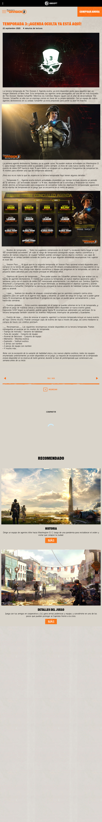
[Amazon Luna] (75, 705)
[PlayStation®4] (75, 694)
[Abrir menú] (4, 12)
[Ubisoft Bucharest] (31, 694)
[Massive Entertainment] (31, 689)
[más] (51, 540)
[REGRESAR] (51, 389)
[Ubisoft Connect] (75, 700)
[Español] (51, 771)
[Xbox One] (75, 689)
